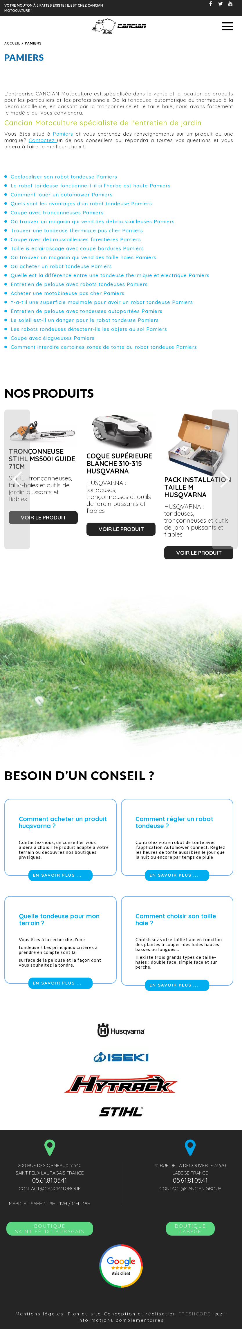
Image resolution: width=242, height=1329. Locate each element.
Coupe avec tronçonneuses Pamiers (57, 212)
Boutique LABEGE (190, 1228)
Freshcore (194, 1314)
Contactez (43, 140)
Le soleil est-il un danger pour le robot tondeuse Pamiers (85, 320)
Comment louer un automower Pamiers (62, 194)
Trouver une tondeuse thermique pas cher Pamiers (77, 230)
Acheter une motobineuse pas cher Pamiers (67, 293)
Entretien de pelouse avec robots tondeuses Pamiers (79, 284)
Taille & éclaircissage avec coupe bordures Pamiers (77, 248)
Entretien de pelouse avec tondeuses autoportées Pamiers (86, 311)
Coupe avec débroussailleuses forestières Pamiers (76, 239)
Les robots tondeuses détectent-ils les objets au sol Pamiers (89, 329)
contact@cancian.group (50, 1188)
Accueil (12, 43)
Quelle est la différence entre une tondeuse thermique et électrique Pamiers (110, 275)
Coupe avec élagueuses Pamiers (53, 338)
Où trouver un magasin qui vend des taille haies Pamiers (83, 257)
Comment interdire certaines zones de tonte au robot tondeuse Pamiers (104, 347)
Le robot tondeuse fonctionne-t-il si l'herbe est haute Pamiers (91, 186)
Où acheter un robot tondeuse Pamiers (61, 266)
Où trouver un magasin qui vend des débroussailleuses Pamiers (93, 221)
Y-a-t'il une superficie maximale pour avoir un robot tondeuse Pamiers (102, 302)
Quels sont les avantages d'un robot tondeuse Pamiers (81, 203)
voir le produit (43, 517)
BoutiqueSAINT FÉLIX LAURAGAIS (49, 1228)
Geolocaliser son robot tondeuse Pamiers (64, 177)
